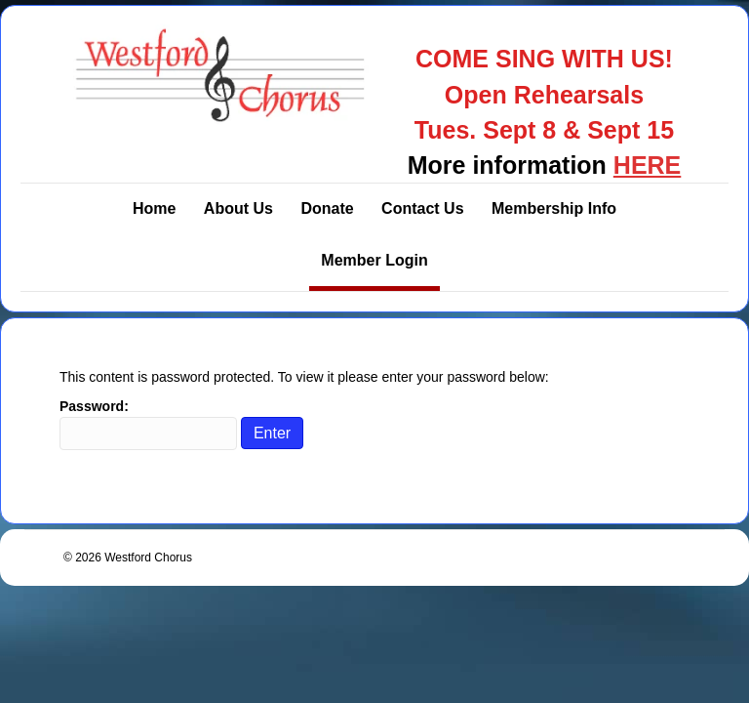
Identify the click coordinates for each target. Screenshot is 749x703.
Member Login (374, 260)
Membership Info (554, 208)
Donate (326, 208)
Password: (148, 423)
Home (154, 208)
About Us (238, 208)
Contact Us (422, 208)
